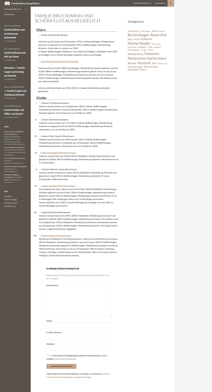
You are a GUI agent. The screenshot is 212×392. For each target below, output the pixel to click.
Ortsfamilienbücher (141, 3)
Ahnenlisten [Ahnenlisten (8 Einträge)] (133, 31)
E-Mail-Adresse (54, 332)
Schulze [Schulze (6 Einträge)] (160, 64)
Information (160, 3)
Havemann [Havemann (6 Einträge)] (156, 44)
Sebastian (9, 67)
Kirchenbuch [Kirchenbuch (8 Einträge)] (134, 50)
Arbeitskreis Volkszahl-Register (15, 166)
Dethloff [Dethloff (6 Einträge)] (136, 39)
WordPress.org (9, 206)
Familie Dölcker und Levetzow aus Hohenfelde (14, 33)
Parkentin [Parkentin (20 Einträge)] (151, 53)
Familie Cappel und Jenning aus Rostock (14, 71)
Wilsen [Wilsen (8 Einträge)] (143, 69)
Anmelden (8, 196)
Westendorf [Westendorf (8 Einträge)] (133, 69)
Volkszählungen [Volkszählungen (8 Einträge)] (135, 67)
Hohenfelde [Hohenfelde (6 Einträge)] (132, 47)
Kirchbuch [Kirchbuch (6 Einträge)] (157, 47)
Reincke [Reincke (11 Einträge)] (132, 63)
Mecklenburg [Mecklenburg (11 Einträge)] (135, 54)
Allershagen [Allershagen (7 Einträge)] (145, 31)
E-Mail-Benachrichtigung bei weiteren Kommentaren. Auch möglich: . (76, 357)
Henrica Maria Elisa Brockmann (56, 235)
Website (50, 344)
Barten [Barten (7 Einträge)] (162, 31)
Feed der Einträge (10, 200)
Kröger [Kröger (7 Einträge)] (144, 50)
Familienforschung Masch (25, 3)
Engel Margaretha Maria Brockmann (58, 152)
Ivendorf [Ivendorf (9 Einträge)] (142, 47)
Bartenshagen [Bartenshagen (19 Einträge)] (138, 35)
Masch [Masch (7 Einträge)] (151, 50)
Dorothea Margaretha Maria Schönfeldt (59, 61)
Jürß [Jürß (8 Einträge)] (150, 47)
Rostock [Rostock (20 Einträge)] (144, 63)
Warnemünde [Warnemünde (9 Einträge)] (151, 66)
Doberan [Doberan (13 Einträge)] (146, 39)
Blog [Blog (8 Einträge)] (130, 39)
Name (49, 320)
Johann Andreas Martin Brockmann (58, 185)
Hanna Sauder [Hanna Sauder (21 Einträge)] (139, 43)
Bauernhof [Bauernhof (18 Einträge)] (159, 35)
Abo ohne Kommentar (65, 358)
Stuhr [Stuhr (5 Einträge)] (166, 63)
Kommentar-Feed (10, 203)
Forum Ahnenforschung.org (14, 158)
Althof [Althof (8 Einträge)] (155, 31)
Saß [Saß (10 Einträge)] (154, 63)
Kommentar (52, 285)
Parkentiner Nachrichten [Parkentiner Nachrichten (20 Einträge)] (147, 58)
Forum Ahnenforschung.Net (14, 147)
